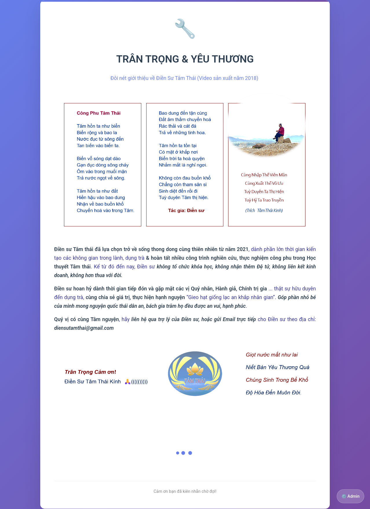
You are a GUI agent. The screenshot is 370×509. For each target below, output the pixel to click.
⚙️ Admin (350, 496)
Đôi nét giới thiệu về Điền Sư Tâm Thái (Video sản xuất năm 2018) (185, 78)
